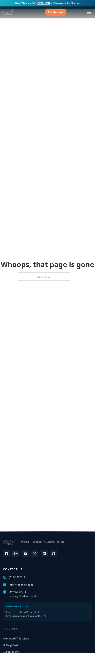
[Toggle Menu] (89, 12)
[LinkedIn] (44, 553)
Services (10, 629)
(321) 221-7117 (43, 3)
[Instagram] (15, 553)
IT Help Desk (10, 645)
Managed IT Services (16, 638)
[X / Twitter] (34, 553)
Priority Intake (55, 12)
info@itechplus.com (21, 584)
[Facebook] (6, 553)
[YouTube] (25, 553)
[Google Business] (53, 553)
